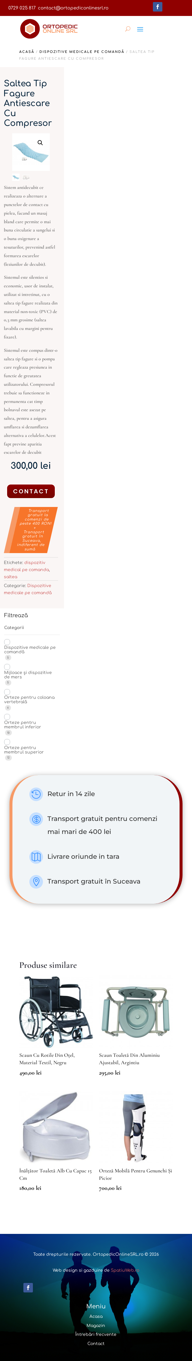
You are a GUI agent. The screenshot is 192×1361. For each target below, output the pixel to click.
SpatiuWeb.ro (125, 1270)
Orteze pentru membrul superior (24, 750)
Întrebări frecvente (95, 1334)
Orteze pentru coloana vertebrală (29, 699)
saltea (10, 577)
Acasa (96, 1316)
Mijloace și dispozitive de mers (28, 674)
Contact (31, 491)
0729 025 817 (22, 8)
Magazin (96, 1325)
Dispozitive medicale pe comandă (81, 52)
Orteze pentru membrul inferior (22, 724)
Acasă (26, 52)
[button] (40, 142)
